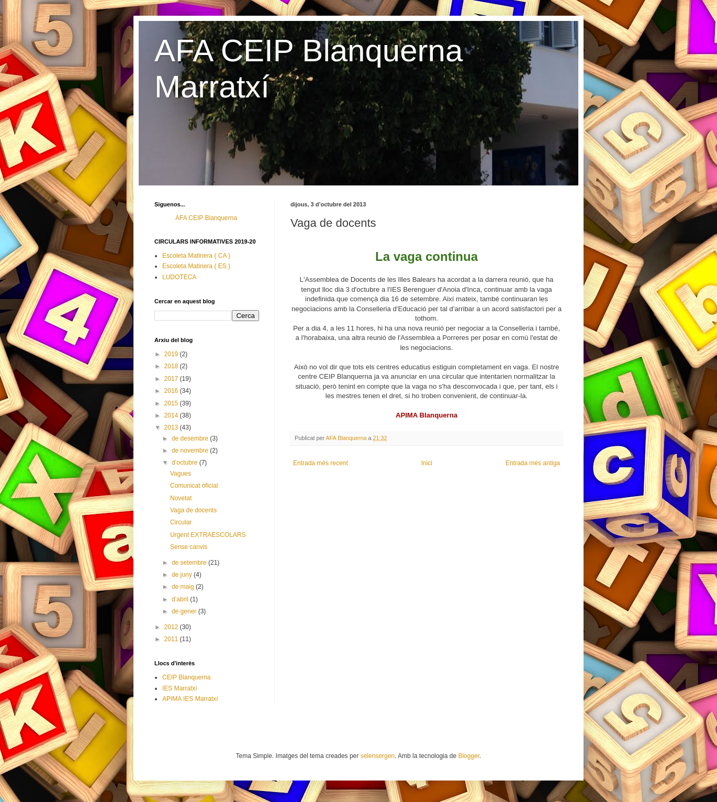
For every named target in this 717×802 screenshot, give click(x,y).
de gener (185, 611)
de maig (184, 586)
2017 (172, 378)
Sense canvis (188, 547)
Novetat (181, 498)
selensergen (378, 756)
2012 (172, 627)
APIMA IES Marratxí (190, 698)
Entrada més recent (320, 463)
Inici (426, 463)
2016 (172, 390)
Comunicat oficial (194, 485)
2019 (172, 354)
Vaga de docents (193, 510)
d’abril (181, 599)
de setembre (190, 562)
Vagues (180, 473)
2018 (172, 366)
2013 (172, 427)
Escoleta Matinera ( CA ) (196, 255)
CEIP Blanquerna (186, 677)
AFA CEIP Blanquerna (206, 218)
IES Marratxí (179, 688)
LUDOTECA (179, 277)
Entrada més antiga (533, 463)
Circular (181, 522)
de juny (183, 574)
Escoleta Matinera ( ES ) (196, 266)
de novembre (191, 450)
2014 (172, 415)
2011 (172, 639)
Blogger (468, 756)
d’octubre (185, 462)
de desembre (191, 438)
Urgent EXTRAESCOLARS (208, 535)
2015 (172, 403)
